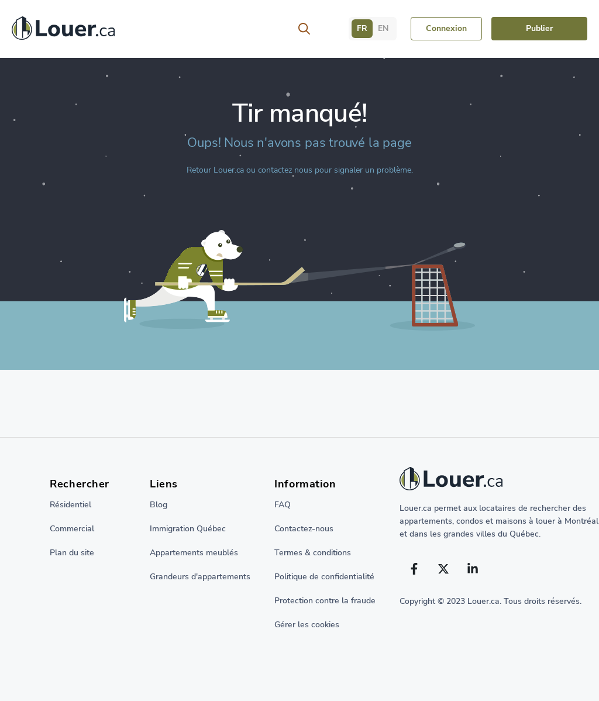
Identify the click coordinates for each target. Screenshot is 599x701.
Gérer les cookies (306, 624)
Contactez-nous (303, 528)
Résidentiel (70, 504)
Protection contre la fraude (325, 600)
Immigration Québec (188, 528)
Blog (158, 504)
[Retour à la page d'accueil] (63, 31)
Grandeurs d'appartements (200, 576)
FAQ (282, 504)
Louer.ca (229, 170)
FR (362, 28)
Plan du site (72, 552)
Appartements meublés (194, 552)
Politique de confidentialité (324, 576)
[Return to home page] (499, 481)
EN (383, 28)
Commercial (72, 528)
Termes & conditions (312, 552)
